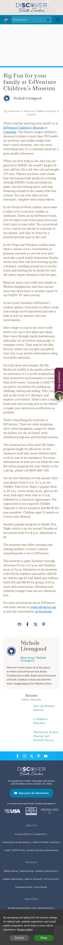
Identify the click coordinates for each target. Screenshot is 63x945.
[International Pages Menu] (5, 19)
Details (19, 937)
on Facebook (43, 611)
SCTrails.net (51, 879)
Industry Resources (46, 871)
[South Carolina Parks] (30, 811)
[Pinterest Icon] (38, 756)
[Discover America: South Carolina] (12, 811)
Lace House (40, 887)
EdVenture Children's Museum (23, 128)
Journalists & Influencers (16, 842)
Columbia (9, 132)
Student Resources (13, 879)
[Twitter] (36, 624)
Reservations (45, 908)
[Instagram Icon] (24, 756)
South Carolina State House (42, 850)
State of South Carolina (46, 842)
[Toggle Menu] (57, 19)
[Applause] (19, 624)
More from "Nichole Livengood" (33, 659)
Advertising (26, 871)
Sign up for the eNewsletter (34, 793)
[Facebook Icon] (17, 756)
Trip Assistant (59, 380)
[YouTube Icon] (45, 756)
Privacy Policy (23, 834)
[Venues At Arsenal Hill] (49, 811)
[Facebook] (28, 624)
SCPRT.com (18, 850)
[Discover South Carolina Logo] (31, 7)
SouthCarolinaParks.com (22, 908)
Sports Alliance (33, 879)
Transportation (23, 887)
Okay (43, 937)
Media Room (11, 871)
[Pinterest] (44, 624)
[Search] (31, 19)
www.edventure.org (43, 607)
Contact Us (40, 834)
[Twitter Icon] (31, 756)
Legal (7, 850)
